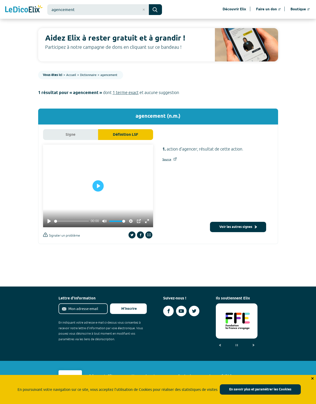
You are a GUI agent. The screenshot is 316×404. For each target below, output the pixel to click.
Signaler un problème (61, 234)
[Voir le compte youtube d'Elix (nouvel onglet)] (181, 311)
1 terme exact (126, 92)
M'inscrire (125, 309)
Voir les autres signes (238, 227)
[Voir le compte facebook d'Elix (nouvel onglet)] (168, 311)
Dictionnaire (88, 75)
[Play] (49, 221)
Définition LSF (125, 134)
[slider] (71, 221)
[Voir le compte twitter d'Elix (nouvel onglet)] (194, 311)
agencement (108, 75)
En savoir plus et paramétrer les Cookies (260, 389)
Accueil (71, 75)
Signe (70, 134)
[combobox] (98, 9)
